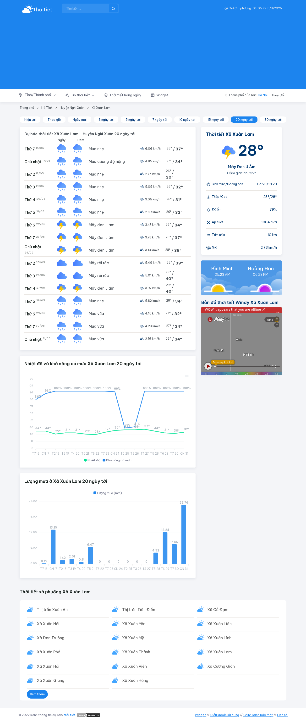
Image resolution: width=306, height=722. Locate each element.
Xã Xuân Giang (50, 680)
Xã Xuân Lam (101, 108)
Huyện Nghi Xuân (72, 108)
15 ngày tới (216, 119)
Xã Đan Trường (50, 637)
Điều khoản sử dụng (224, 715)
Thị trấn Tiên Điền (138, 609)
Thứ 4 (34, 199)
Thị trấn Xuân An (52, 609)
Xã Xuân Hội (48, 623)
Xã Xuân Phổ (48, 652)
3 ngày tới (106, 119)
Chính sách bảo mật (258, 715)
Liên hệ (282, 715)
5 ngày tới (133, 119)
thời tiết (70, 715)
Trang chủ (27, 108)
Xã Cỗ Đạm (218, 609)
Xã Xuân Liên (219, 623)
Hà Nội (263, 95)
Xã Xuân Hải (48, 666)
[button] (39, 95)
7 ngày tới (160, 119)
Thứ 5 (34, 212)
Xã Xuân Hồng (135, 680)
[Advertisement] (153, 52)
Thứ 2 (34, 174)
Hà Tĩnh (47, 108)
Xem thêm (37, 694)
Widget (200, 715)
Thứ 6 (34, 224)
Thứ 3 (34, 186)
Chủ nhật (37, 161)
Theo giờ (54, 119)
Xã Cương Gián (221, 666)
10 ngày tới (187, 119)
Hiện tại (30, 119)
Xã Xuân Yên (133, 623)
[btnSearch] (113, 8)
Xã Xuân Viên (134, 666)
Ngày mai (80, 119)
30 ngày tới (273, 119)
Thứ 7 (34, 148)
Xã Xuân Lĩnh (219, 637)
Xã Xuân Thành (136, 652)
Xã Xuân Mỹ (133, 637)
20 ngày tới (244, 119)
